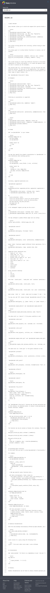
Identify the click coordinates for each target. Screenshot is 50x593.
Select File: (5, 7)
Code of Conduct (28, 585)
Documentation (17, 583)
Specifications (16, 584)
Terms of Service (28, 586)
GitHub (4, 587)
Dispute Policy (27, 590)
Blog (4, 584)
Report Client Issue (17, 585)
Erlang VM (44, 583)
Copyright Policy (28, 589)
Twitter (4, 588)
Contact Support (17, 588)
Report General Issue (18, 587)
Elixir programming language (41, 585)
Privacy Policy (27, 588)
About (4, 583)
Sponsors (5, 585)
